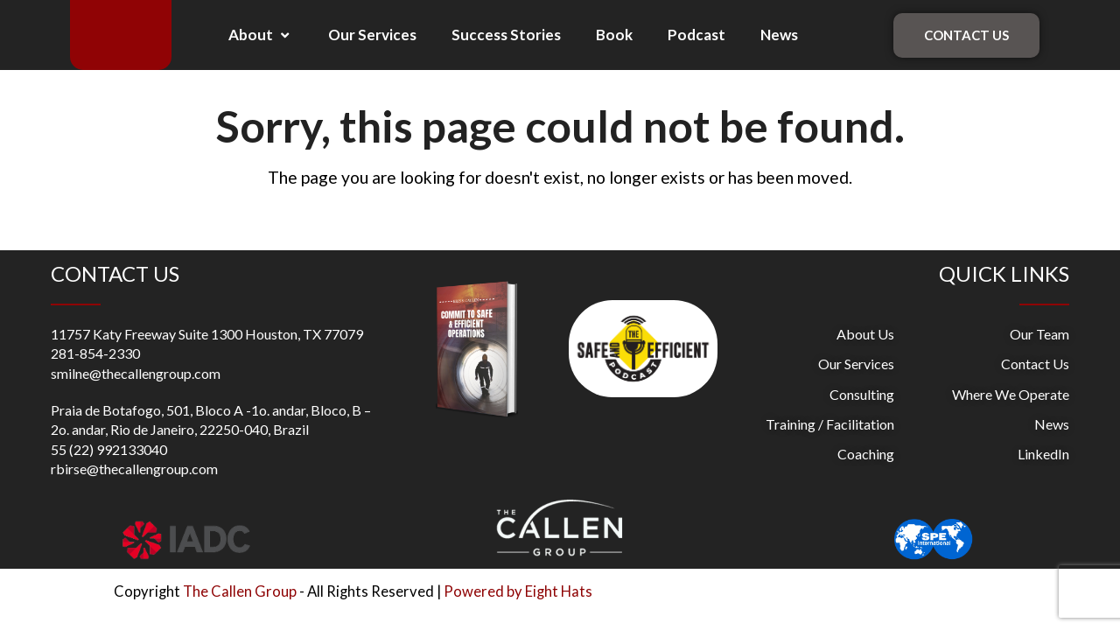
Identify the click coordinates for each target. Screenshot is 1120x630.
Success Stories (506, 34)
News (779, 34)
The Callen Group (240, 591)
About (260, 34)
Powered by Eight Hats (518, 591)
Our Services (372, 34)
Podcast (696, 34)
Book (614, 34)
